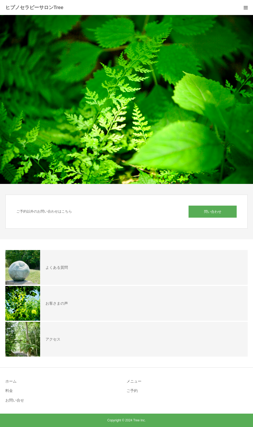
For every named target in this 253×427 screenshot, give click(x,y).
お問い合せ (14, 400)
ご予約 (132, 390)
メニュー (133, 381)
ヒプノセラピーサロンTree (34, 7)
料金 (9, 390)
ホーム (11, 381)
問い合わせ (212, 212)
